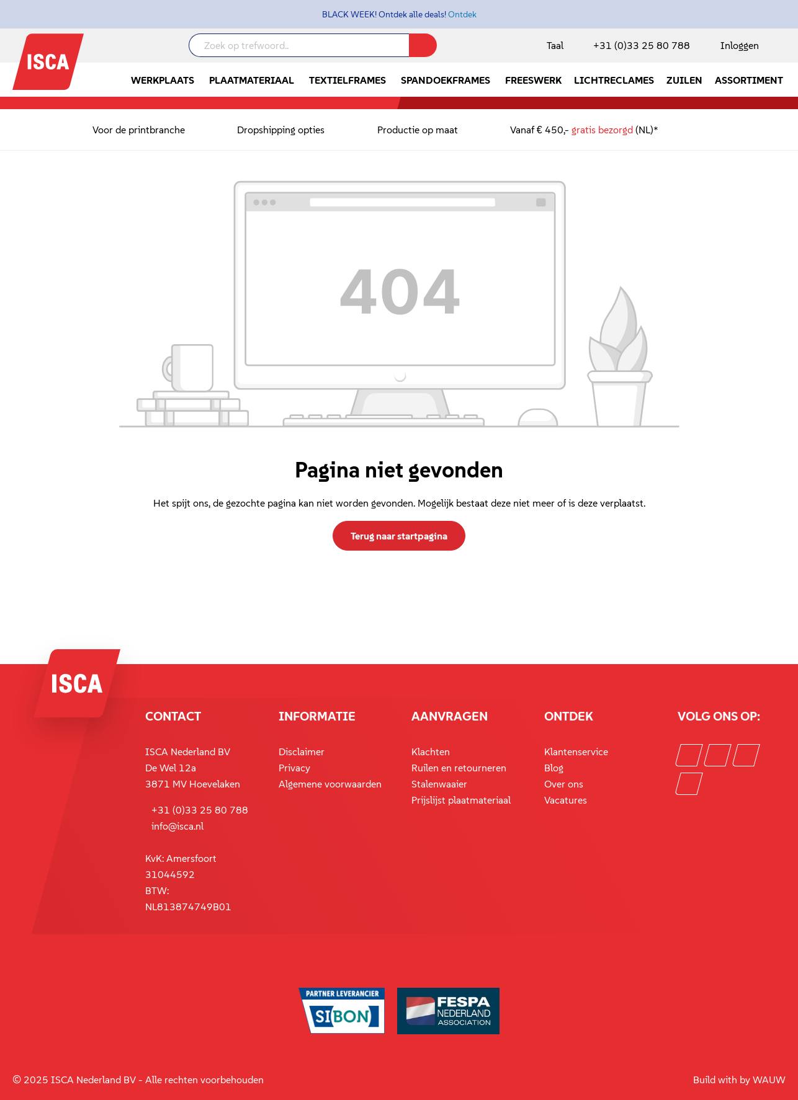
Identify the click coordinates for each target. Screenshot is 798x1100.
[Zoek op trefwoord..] (299, 45)
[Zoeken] (423, 45)
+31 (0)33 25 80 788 (641, 45)
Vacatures (565, 800)
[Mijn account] (737, 45)
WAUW (769, 1079)
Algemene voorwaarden (330, 784)
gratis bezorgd (602, 129)
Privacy (294, 767)
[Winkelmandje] (785, 46)
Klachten (430, 751)
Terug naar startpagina (399, 536)
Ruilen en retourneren (458, 767)
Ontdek (462, 14)
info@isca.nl (177, 826)
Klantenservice (576, 751)
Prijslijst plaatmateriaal (461, 800)
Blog (553, 767)
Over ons (563, 784)
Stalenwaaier (439, 784)
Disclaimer (302, 751)
